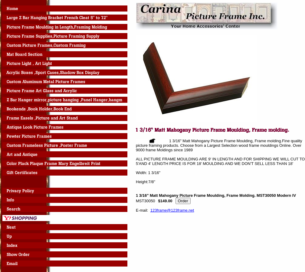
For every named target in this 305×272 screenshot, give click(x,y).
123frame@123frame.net (172, 210)
